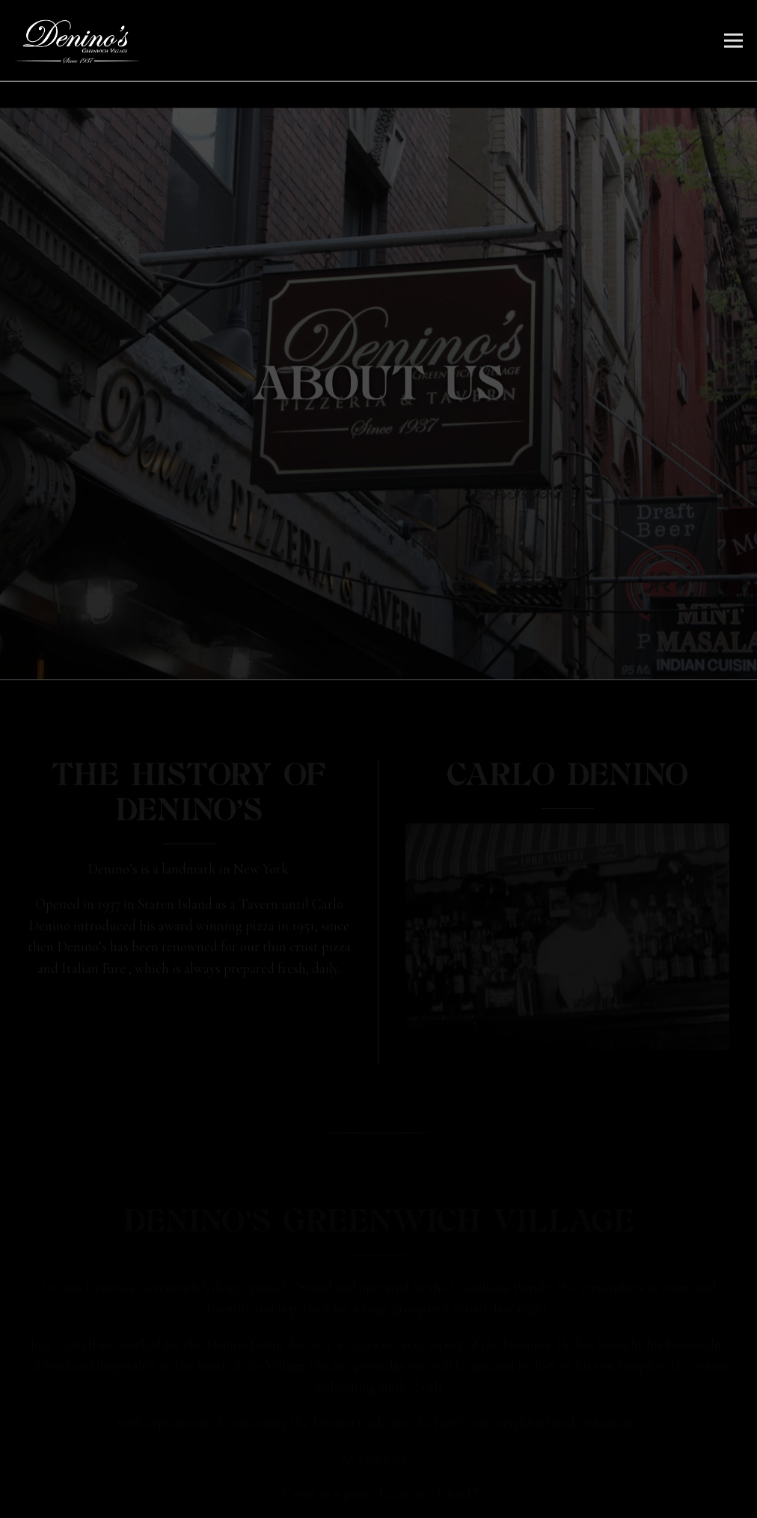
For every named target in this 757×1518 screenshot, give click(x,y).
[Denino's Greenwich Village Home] (77, 40)
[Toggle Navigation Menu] (733, 40)
